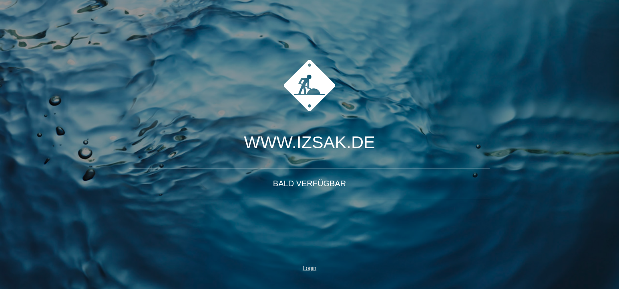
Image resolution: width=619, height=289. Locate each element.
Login (309, 268)
